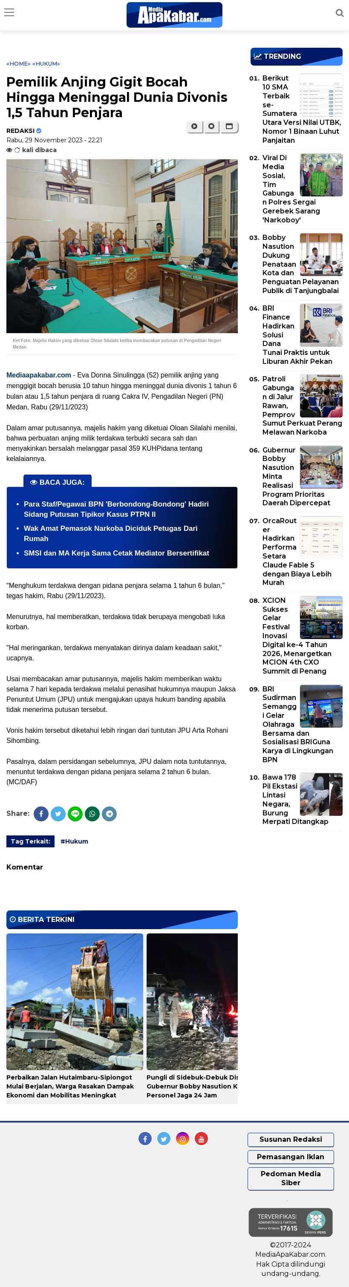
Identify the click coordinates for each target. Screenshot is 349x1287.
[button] (229, 126)
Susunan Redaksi (291, 1139)
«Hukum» (46, 63)
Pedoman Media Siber (291, 1178)
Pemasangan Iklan (290, 1157)
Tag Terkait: (30, 841)
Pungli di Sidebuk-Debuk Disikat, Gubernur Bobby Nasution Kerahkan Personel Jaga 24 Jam (205, 1086)
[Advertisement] (300, 886)
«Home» (18, 63)
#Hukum (74, 841)
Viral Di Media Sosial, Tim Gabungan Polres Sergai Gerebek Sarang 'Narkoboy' (291, 189)
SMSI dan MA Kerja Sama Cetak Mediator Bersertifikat (116, 553)
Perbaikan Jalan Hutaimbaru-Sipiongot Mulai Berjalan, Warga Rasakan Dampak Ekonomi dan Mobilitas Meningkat (70, 1086)
